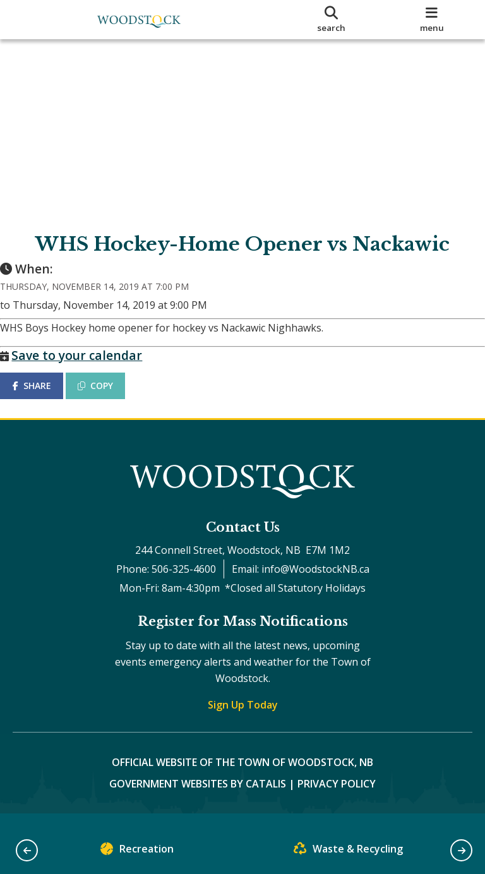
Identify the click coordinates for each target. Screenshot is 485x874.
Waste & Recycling (348, 851)
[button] (27, 850)
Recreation (137, 851)
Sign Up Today (243, 717)
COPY (108, 398)
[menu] (432, 19)
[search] (331, 19)
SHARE (44, 398)
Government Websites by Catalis (197, 796)
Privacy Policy (336, 796)
